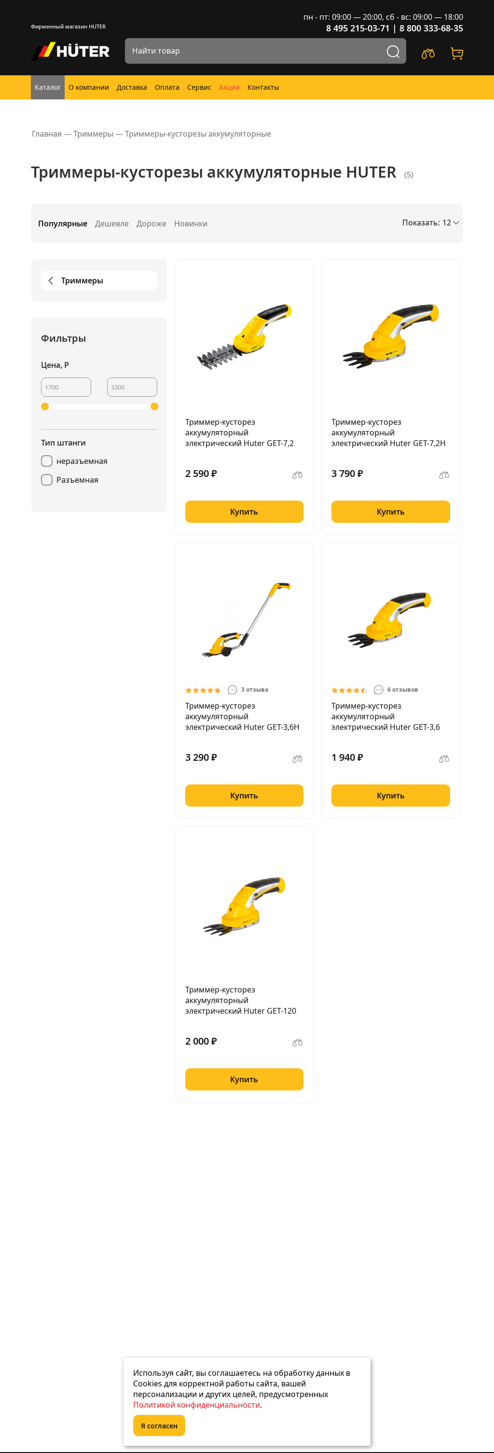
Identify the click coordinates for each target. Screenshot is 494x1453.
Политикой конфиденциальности (196, 1404)
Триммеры (74, 280)
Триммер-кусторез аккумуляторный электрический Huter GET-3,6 (385, 716)
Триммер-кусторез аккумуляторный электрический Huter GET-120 (240, 1000)
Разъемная (77, 480)
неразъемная (82, 461)
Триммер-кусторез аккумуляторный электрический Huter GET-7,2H (388, 432)
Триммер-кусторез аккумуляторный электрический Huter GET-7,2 (239, 432)
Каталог (48, 87)
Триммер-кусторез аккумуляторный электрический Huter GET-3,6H (242, 716)
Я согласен (159, 1425)
